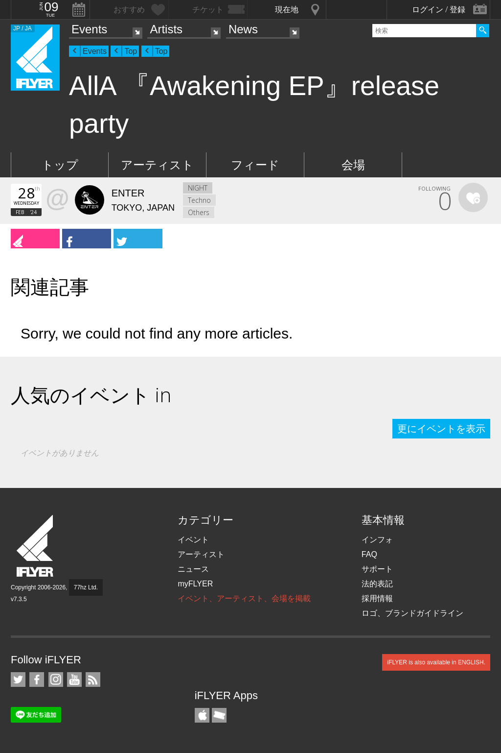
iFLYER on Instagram (55, 679)
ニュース (193, 569)
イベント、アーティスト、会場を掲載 (244, 598)
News (243, 29)
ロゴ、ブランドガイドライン (412, 613)
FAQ (369, 554)
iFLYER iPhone (202, 715)
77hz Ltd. (86, 587)
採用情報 (377, 598)
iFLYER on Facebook (36, 679)
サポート (377, 569)
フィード (255, 164)
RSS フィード (93, 679)
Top (130, 51)
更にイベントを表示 (441, 428)
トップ (60, 164)
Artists (166, 29)
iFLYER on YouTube (74, 679)
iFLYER (35, 546)
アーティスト (157, 164)
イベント (193, 539)
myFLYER (195, 584)
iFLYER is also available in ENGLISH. (436, 662)
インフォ (377, 539)
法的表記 (377, 584)
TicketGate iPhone (219, 715)
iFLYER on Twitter (18, 679)
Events (89, 29)
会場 (353, 164)
